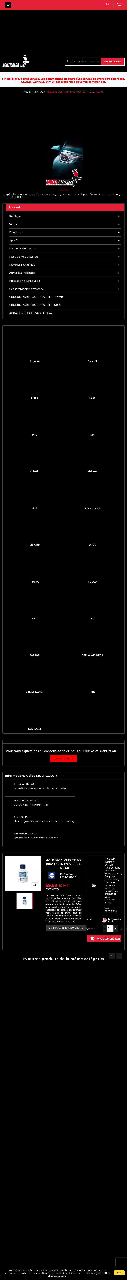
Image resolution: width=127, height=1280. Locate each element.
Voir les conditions (111, 909)
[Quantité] (110, 928)
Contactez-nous (63, 758)
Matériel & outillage (22, 264)
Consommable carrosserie (26, 288)
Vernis (13, 224)
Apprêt (13, 240)
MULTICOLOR (8, 5)
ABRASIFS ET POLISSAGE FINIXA (30, 313)
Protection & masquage (24, 280)
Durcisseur (16, 232)
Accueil (14, 207)
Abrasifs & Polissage (22, 272)
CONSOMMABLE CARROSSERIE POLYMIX (36, 297)
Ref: (63, 874)
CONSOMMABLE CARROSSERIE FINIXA (34, 305)
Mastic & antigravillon (23, 256)
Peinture (15, 216)
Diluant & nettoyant (22, 248)
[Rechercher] (83, 61)
